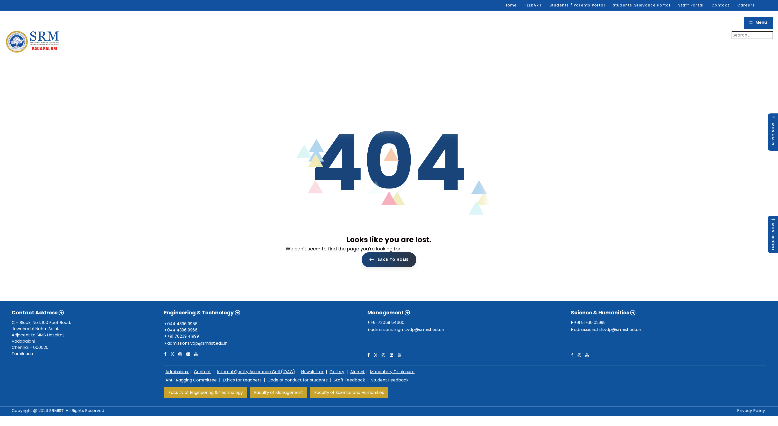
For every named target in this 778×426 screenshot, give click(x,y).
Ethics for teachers (242, 380)
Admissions (177, 372)
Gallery (337, 372)
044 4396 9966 (181, 330)
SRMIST (56, 411)
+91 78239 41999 (181, 336)
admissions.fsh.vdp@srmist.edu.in (607, 330)
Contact (202, 372)
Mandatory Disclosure (392, 372)
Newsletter (312, 372)
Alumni (357, 372)
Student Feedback (390, 380)
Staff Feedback (349, 380)
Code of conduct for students (298, 380)
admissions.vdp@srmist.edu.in (197, 343)
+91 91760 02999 (588, 323)
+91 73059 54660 (385, 323)
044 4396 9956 (181, 324)
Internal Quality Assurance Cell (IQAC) (256, 372)
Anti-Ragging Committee (191, 380)
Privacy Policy (751, 411)
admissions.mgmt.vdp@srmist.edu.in (407, 330)
